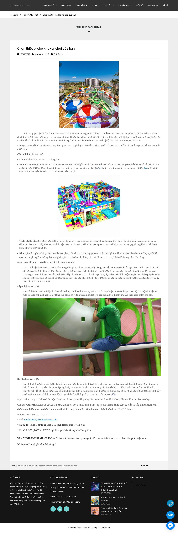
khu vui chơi (23, 466)
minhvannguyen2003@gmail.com (65, 502)
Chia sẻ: (144, 465)
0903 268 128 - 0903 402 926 (63, 496)
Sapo (107, 527)
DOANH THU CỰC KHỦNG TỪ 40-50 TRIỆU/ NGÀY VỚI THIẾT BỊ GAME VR (113, 486)
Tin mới (95, 477)
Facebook (141, 485)
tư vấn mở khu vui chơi (67, 466)
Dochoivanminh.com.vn (20, 6)
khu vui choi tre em (37, 466)
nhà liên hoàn (51, 466)
